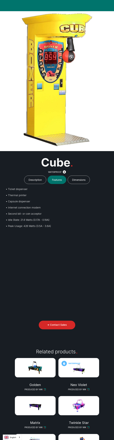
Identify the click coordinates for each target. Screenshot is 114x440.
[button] (3, 5)
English (10, 437)
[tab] (35, 180)
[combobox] (12, 437)
